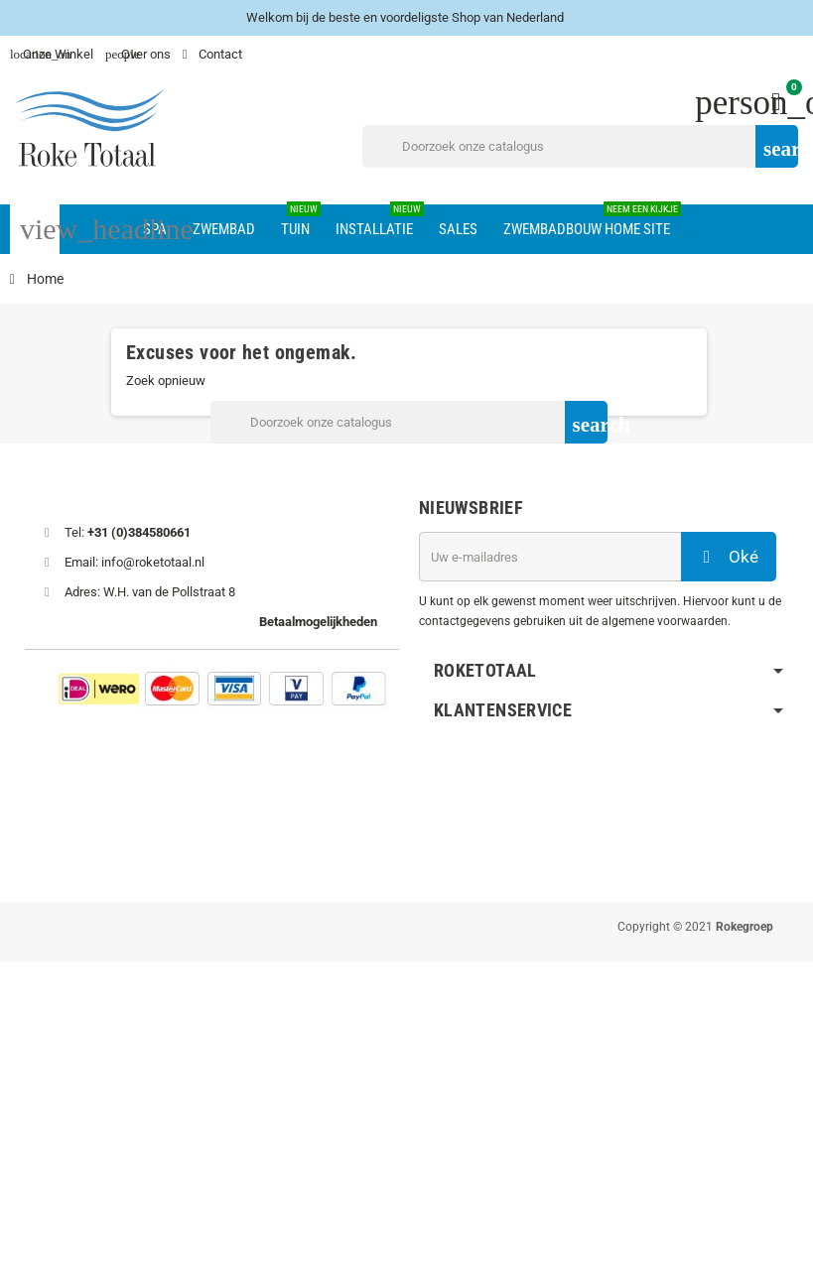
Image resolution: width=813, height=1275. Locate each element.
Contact (214, 54)
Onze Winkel (51, 54)
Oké (728, 557)
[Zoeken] (579, 146)
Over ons (138, 54)
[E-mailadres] (550, 556)
